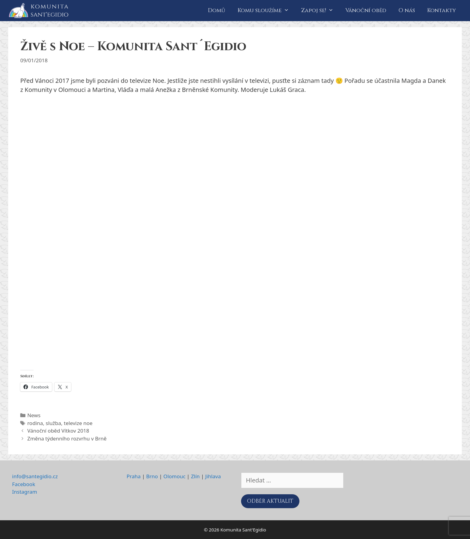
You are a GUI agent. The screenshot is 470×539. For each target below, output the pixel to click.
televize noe (78, 423)
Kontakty (441, 10)
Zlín (195, 476)
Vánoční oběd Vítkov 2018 (58, 430)
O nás (406, 10)
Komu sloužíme (266, 10)
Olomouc (174, 476)
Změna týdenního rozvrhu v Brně (66, 438)
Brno (152, 476)
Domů (216, 10)
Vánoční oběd (365, 10)
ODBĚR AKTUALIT (270, 501)
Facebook (23, 484)
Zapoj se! (320, 10)
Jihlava (213, 476)
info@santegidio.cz (35, 476)
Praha (134, 476)
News (34, 415)
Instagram (24, 491)
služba (53, 423)
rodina (35, 423)
